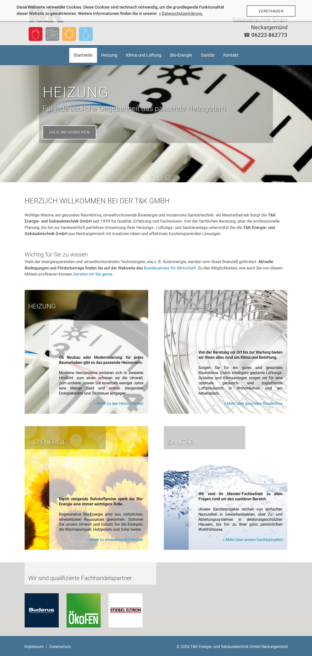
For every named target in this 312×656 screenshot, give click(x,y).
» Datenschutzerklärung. (181, 13)
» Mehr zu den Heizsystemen (118, 403)
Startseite (83, 55)
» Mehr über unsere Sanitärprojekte (253, 539)
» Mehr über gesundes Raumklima (253, 403)
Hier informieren (69, 132)
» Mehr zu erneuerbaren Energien (115, 539)
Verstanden (271, 11)
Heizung (109, 55)
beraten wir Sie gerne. (93, 274)
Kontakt (230, 55)
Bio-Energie (181, 55)
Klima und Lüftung (143, 55)
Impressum (34, 646)
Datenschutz (60, 646)
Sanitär (208, 55)
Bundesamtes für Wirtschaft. (170, 268)
